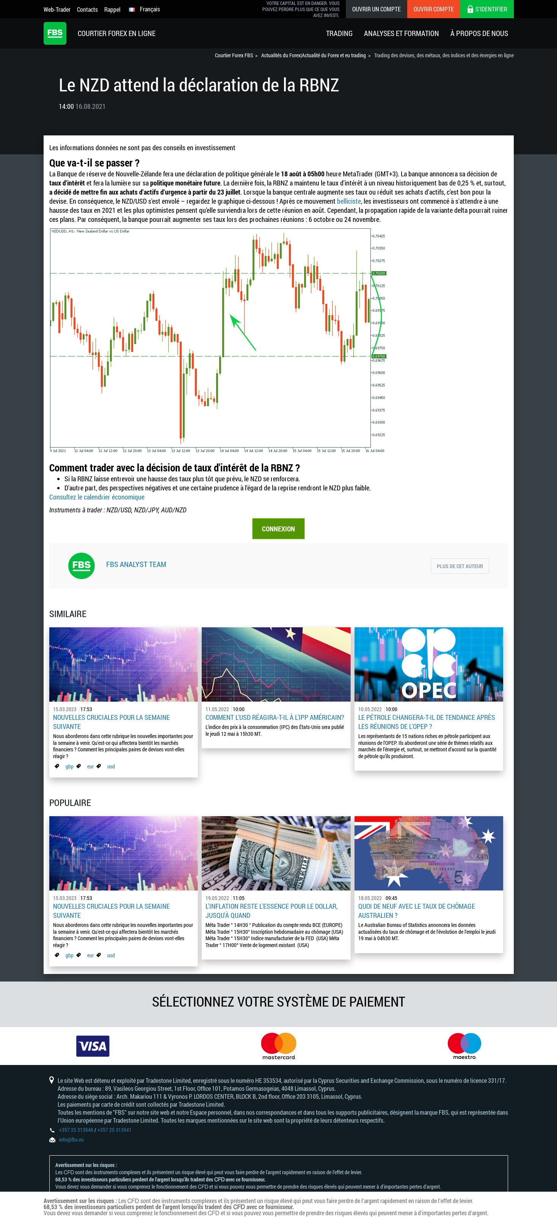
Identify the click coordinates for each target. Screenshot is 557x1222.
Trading (339, 33)
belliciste (349, 201)
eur (90, 766)
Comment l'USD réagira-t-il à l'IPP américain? (275, 717)
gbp (70, 766)
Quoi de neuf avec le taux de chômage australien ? (416, 911)
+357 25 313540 (76, 1129)
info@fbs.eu (71, 1139)
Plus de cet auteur (460, 566)
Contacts (87, 9)
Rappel (112, 9)
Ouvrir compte (434, 9)
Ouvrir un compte (376, 9)
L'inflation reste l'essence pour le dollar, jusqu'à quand (271, 911)
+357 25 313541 (114, 1129)
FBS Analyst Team (136, 564)
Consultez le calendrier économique (96, 496)
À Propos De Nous (479, 33)
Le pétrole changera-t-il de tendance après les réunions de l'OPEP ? (426, 722)
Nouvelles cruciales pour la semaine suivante (111, 722)
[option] (93, 1046)
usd (111, 766)
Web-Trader (57, 9)
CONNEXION (278, 528)
